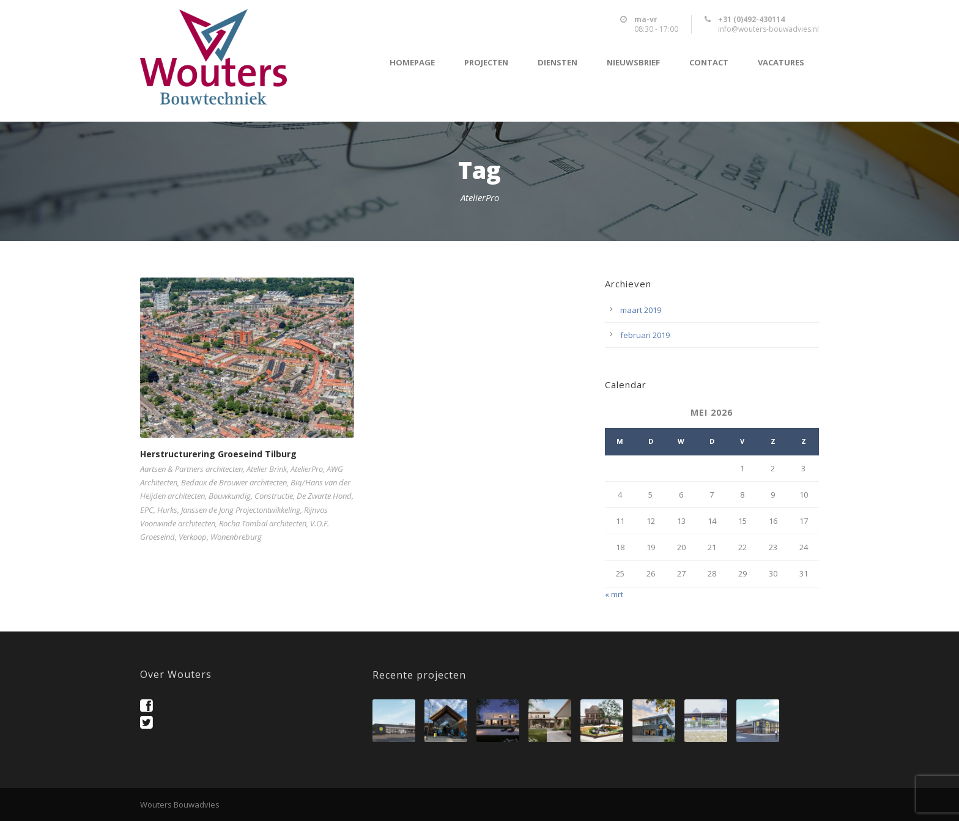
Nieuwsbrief (633, 63)
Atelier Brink (266, 468)
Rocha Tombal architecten (262, 523)
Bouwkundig (230, 495)
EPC (147, 509)
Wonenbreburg (236, 536)
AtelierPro (307, 468)
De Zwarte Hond (324, 495)
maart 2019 (640, 309)
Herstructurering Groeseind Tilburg (218, 454)
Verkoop (193, 536)
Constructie (273, 495)
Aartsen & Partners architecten (191, 468)
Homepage (412, 63)
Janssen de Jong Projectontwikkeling (240, 509)
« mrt (614, 594)
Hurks (167, 509)
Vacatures (781, 63)
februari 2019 (645, 335)
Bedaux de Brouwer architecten (234, 482)
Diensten (557, 63)
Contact (708, 63)
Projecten (486, 63)
